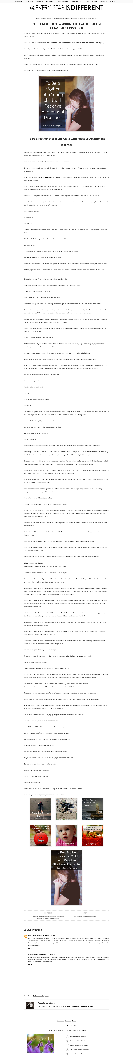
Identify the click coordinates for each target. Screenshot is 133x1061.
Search (74, 1021)
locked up (48, 177)
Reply (30, 948)
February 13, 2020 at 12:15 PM (45, 954)
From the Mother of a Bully (76, 1054)
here (50, 1006)
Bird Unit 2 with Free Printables (77, 1041)
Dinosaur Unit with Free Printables (78, 1045)
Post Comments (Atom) (41, 996)
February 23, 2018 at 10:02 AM (46, 935)
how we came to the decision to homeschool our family (77, 1006)
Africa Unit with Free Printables (77, 1036)
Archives (68, 1021)
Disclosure (60, 1021)
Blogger (83, 1030)
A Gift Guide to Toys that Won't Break (79, 1049)
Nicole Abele (32, 935)
